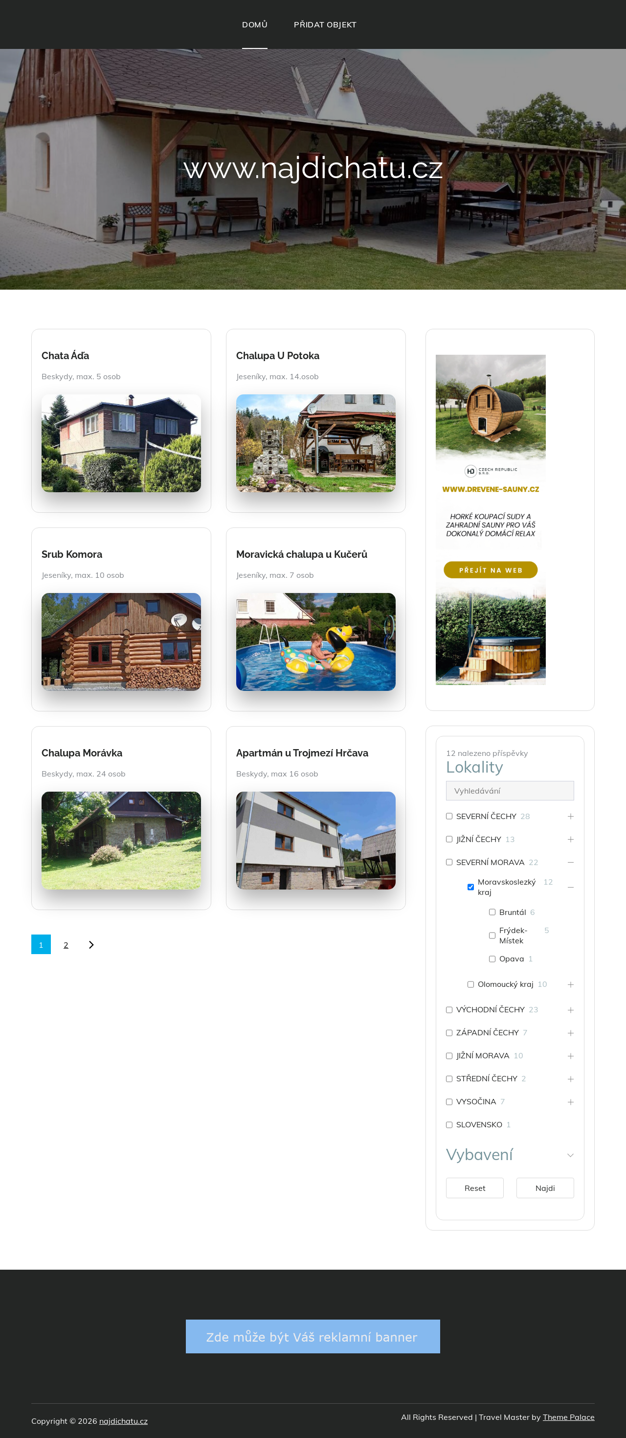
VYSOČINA (476, 1101)
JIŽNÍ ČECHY (478, 839)
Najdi (545, 1188)
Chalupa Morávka (82, 753)
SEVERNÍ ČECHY (486, 816)
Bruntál (512, 912)
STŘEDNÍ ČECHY (486, 1078)
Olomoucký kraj (506, 984)
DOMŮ (255, 24)
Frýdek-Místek (513, 935)
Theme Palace (569, 1417)
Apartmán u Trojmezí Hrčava (302, 753)
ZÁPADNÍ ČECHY (487, 1032)
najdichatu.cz (123, 1421)
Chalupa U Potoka (277, 356)
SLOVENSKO (479, 1124)
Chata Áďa (65, 356)
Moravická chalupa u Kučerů (301, 554)
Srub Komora (72, 554)
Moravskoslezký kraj (507, 887)
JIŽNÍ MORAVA (483, 1055)
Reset (475, 1188)
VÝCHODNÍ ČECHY (490, 1009)
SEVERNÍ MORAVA (490, 862)
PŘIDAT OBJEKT (325, 24)
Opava (511, 958)
